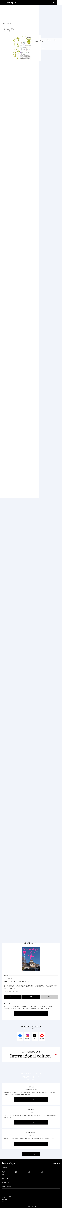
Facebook (20, 1038)
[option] (31, 76)
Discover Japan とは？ (7, 1196)
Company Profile (7, 1187)
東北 (16, 1171)
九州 (42, 1172)
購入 (31, 996)
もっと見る (12, 996)
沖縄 (3, 1174)
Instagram (27, 1038)
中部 (42, 1171)
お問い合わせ (5, 1199)
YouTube (42, 1038)
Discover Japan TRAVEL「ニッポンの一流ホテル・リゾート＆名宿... (47, 40)
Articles (4, 1167)
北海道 (3, 1171)
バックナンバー (5, 1182)
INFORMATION (38, 48)
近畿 (3, 1172)
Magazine (5, 1178)
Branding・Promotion (9, 1192)
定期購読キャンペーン (31, 1206)
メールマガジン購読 (31, 1154)
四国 (29, 1172)
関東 (29, 1171)
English (56, 1163)
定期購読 (49, 996)
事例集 (3, 1197)
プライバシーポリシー (7, 1201)
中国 (16, 1172)
